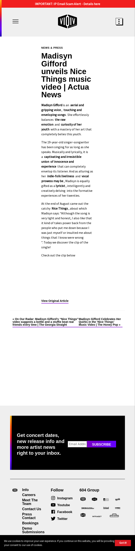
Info (25, 490)
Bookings (30, 523)
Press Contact (29, 516)
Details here (91, 4)
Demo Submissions (33, 530)
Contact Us (31, 509)
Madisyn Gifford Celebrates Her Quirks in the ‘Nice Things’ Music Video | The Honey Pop (100, 321)
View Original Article (55, 300)
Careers (29, 495)
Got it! (123, 543)
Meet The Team (30, 502)
